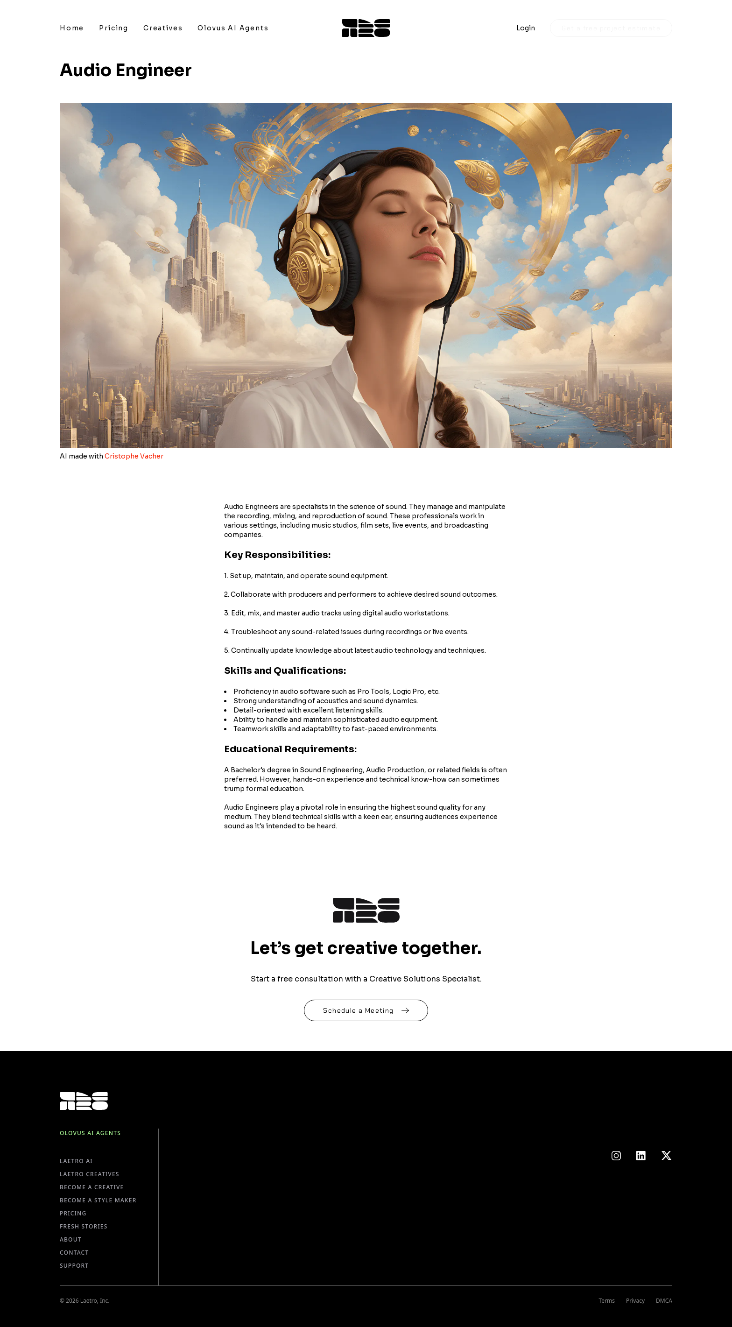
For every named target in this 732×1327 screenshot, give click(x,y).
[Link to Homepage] (366, 28)
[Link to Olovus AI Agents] (232, 28)
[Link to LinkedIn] (641, 1155)
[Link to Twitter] (666, 1155)
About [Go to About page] (71, 1239)
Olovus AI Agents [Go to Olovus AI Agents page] (90, 1133)
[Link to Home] (72, 28)
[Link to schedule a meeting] (366, 1010)
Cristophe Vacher (134, 456)
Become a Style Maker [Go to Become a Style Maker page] (98, 1200)
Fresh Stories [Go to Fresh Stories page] (84, 1226)
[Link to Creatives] (163, 28)
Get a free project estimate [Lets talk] (611, 28)
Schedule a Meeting (365, 1010)
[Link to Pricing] (113, 28)
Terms (607, 1301)
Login (525, 28)
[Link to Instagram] (616, 1155)
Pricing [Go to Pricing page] (73, 1213)
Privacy (635, 1301)
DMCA (664, 1301)
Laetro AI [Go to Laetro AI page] (76, 1161)
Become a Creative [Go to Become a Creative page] (92, 1187)
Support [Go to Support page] (74, 1266)
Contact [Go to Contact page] (74, 1252)
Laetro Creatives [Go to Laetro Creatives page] (90, 1174)
